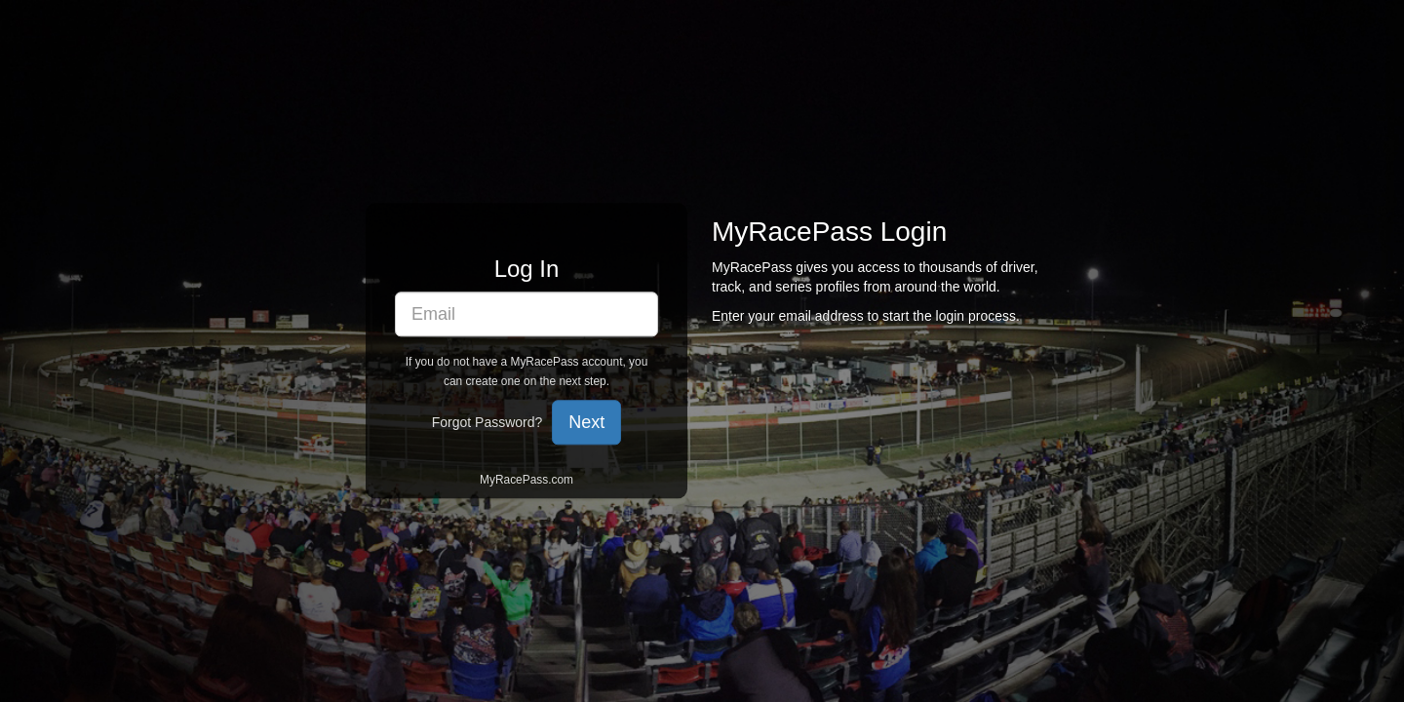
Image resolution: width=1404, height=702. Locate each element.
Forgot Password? (487, 423)
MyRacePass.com (526, 481)
